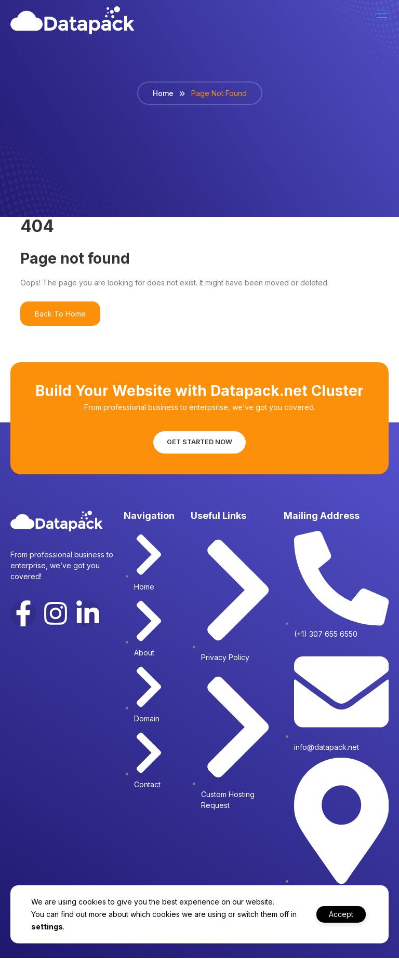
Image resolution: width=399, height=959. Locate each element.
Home (163, 92)
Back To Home (60, 313)
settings (55, 926)
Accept (338, 914)
